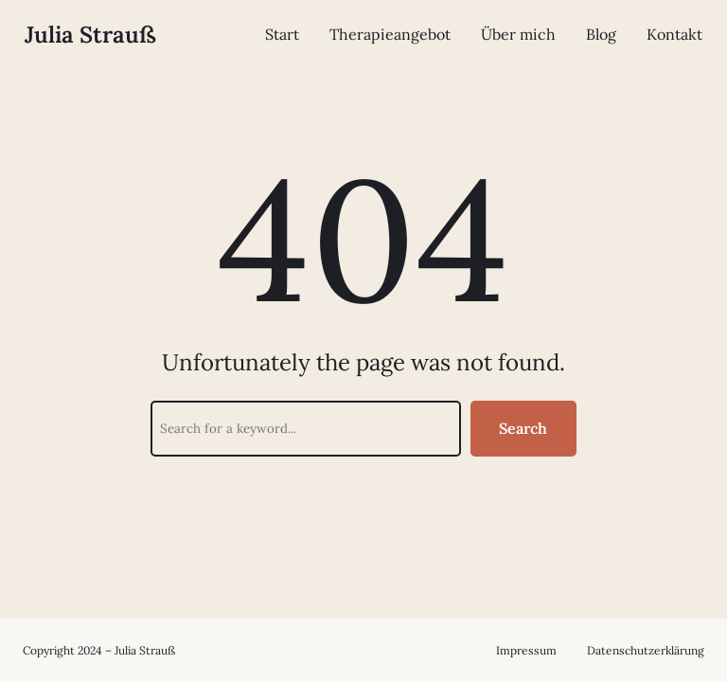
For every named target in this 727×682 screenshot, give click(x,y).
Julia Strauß (90, 34)
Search (523, 428)
